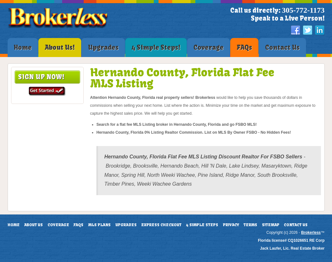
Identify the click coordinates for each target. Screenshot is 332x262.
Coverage (58, 225)
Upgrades (126, 225)
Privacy (231, 225)
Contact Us (296, 225)
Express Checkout (161, 225)
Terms (250, 225)
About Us (33, 225)
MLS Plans (99, 225)
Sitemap (270, 225)
